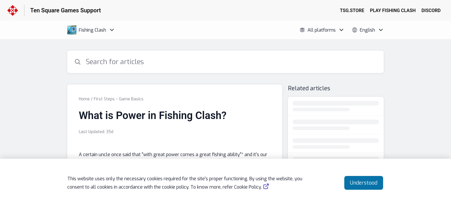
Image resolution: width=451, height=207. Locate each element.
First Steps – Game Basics (119, 99)
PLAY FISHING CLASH (393, 10)
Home (84, 99)
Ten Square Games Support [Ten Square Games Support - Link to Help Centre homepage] (65, 10)
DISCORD (431, 10)
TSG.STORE (352, 10)
